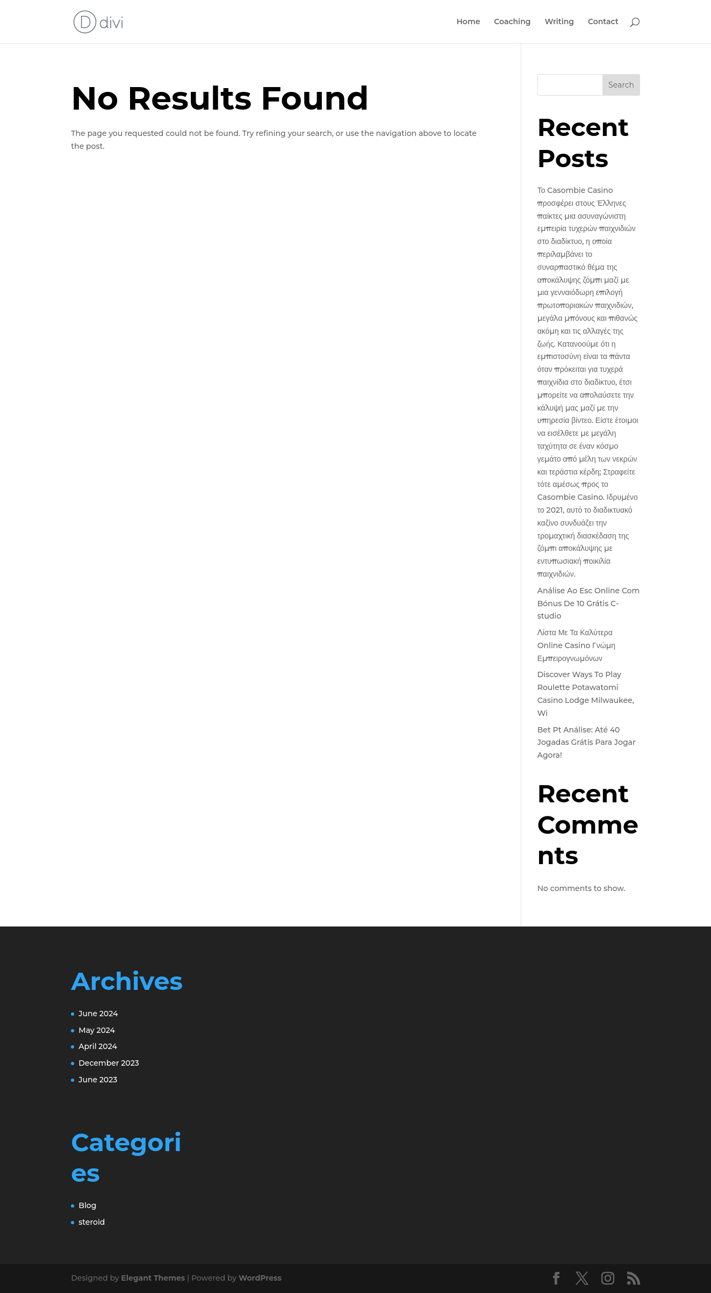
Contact (603, 22)
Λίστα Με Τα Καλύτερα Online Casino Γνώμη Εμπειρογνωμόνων (576, 645)
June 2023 (97, 1079)
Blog (87, 1205)
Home (468, 22)
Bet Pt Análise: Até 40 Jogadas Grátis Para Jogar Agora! (586, 742)
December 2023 (108, 1063)
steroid (91, 1222)
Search (621, 85)
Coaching (512, 22)
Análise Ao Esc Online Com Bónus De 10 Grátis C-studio (588, 603)
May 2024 (96, 1030)
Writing (559, 22)
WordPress (260, 1278)
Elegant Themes (153, 1278)
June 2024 (98, 1013)
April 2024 (97, 1046)
